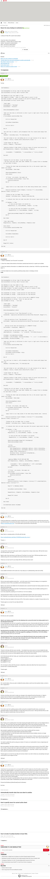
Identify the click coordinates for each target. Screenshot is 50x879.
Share (3, 53)
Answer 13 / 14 (4, 715)
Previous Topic (5, 25)
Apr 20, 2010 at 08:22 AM (9, 692)
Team (16, 873)
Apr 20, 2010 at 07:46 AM (9, 612)
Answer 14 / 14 (4, 761)
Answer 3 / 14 (4, 513)
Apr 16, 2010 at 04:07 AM (9, 547)
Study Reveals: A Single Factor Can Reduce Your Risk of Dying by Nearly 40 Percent (18, 856)
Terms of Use (20, 873)
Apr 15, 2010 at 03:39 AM (9, 531)
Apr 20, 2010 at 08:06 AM (9, 647)
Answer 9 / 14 (4, 642)
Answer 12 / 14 (4, 701)
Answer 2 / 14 (4, 251)
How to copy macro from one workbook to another (12, 869)
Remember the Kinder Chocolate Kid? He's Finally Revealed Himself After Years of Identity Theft (21, 858)
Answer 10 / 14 (4, 675)
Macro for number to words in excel (9, 66)
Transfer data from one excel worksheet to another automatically (15, 60)
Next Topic (46, 25)
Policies (36, 873)
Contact (33, 873)
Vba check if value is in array (7, 61)
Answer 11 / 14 (4, 688)
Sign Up (13, 873)
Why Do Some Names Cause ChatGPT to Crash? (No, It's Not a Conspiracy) (17, 862)
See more (26, 49)
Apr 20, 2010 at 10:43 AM (9, 706)
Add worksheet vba (5, 63)
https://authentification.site (7, 523)
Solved (25, 28)
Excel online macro (5, 65)
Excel (17, 22)
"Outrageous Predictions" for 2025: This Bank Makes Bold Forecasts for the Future (18, 860)
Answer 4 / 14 (4, 527)
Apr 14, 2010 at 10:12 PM (9, 517)
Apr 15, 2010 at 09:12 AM (9, 80)
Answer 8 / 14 (4, 608)
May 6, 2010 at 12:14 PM (13, 32)
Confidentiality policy (27, 873)
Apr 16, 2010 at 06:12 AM (9, 567)
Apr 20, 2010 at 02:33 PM (9, 256)
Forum (5, 22)
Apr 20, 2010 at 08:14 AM (9, 680)
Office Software (11, 22)
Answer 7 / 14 (4, 574)
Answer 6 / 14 (4, 563)
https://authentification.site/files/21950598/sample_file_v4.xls (15, 537)
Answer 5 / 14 (4, 543)
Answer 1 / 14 (4, 73)
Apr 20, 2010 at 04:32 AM (9, 578)
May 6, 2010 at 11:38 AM (9, 719)
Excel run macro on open (7, 867)
